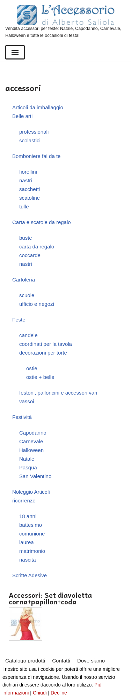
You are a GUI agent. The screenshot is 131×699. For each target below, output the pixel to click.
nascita (27, 560)
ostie (31, 368)
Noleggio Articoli (31, 492)
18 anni (27, 516)
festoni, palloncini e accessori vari (58, 393)
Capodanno (32, 433)
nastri (25, 180)
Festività (22, 417)
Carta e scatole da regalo (41, 222)
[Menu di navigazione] (15, 52)
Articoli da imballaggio (37, 107)
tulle (24, 206)
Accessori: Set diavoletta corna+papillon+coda (50, 598)
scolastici (30, 140)
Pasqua (28, 467)
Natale (26, 459)
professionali (34, 132)
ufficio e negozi (36, 304)
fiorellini (28, 172)
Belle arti (22, 116)
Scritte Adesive (29, 575)
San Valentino (35, 476)
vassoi (26, 401)
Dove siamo (91, 661)
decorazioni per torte (43, 353)
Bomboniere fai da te (36, 156)
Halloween (31, 450)
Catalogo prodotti (25, 661)
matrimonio (32, 551)
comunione (32, 534)
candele (28, 335)
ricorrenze (24, 500)
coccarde (30, 255)
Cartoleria (23, 280)
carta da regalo (36, 246)
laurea (26, 542)
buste (25, 238)
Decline (59, 693)
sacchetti (29, 189)
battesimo (30, 525)
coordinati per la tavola (45, 344)
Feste (19, 320)
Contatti (61, 661)
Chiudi (40, 693)
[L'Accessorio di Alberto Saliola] (65, 22)
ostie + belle (40, 377)
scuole (26, 295)
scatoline (29, 198)
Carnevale (31, 441)
